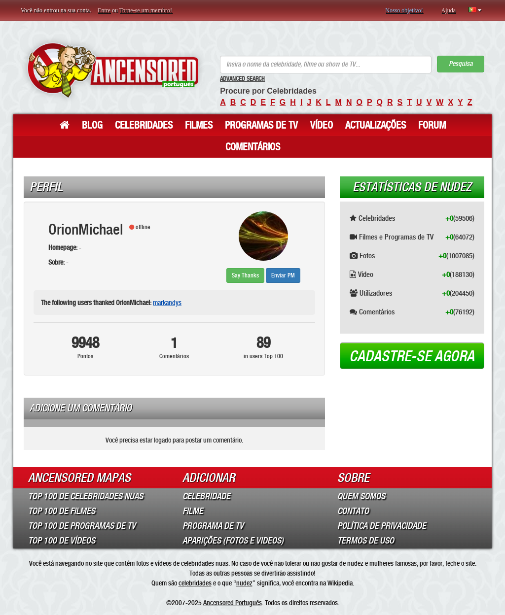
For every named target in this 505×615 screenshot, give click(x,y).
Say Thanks (245, 275)
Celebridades (144, 125)
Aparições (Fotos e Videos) (233, 540)
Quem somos (361, 496)
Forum (432, 125)
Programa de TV (213, 525)
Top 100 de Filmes (61, 511)
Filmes (199, 125)
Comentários (252, 147)
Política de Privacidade (381, 525)
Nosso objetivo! (404, 10)
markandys (167, 303)
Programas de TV (261, 125)
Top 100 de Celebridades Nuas (85, 496)
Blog (92, 125)
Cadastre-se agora (411, 356)
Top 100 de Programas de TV (82, 525)
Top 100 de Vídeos (61, 540)
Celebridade (206, 496)
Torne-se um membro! (145, 10)
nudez (244, 583)
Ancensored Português (232, 603)
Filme (192, 511)
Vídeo (321, 125)
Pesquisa (460, 64)
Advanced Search (242, 78)
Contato (353, 511)
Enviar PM (283, 275)
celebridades (195, 583)
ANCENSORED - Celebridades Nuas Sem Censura (113, 70)
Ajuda (448, 10)
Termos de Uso (365, 540)
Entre (104, 10)
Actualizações (375, 125)
